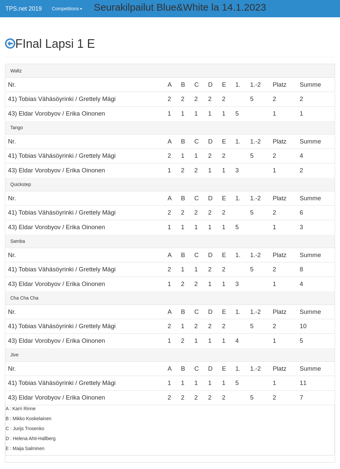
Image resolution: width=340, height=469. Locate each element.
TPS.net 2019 (23, 8)
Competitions (67, 8)
